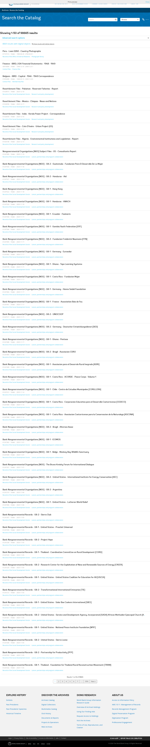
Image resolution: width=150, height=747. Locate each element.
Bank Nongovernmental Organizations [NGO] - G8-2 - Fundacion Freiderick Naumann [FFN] (45, 239)
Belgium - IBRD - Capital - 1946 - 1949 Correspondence (28, 76)
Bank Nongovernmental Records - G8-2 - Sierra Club (27, 515)
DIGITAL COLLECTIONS (80, 3)
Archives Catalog (48, 700)
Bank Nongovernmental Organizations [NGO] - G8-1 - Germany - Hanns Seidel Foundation (44, 289)
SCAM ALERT (114, 738)
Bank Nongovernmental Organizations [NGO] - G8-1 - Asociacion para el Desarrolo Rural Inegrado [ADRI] (51, 364)
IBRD (29, 744)
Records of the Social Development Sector (16, 94)
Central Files (7, 69)
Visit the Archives (83, 720)
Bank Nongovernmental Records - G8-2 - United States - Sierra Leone (35, 640)
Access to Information (46, 738)
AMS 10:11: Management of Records (126, 704)
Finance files (16, 69)
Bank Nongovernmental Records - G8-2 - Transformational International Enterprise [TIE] (44, 590)
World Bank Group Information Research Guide (89, 701)
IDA (34, 744)
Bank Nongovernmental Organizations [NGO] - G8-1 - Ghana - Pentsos (35, 339)
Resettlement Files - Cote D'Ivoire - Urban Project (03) (28, 126)
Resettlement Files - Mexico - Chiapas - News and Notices (29, 101)
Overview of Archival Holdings (88, 707)
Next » (93, 681)
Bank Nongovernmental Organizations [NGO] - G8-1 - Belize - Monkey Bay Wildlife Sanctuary (46, 452)
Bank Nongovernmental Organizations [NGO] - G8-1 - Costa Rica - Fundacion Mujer (41, 277)
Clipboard (145, 19)
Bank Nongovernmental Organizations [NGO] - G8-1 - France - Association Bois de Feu (42, 302)
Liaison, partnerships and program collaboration (47, 157)
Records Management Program (124, 709)
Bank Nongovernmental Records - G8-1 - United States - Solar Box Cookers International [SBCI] (47, 602)
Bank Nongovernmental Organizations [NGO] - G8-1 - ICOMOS (32, 440)
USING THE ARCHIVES (119, 3)
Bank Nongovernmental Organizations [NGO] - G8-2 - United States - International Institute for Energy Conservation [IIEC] (60, 477)
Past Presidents (12, 704)
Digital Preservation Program (123, 713)
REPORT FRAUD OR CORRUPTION (131, 738)
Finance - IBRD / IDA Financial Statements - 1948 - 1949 (29, 64)
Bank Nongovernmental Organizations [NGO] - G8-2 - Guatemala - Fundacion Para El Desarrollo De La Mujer (53, 164)
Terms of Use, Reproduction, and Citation (90, 726)
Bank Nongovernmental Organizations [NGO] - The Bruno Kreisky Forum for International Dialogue (48, 465)
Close (147, 2)
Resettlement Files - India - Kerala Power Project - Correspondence (34, 114)
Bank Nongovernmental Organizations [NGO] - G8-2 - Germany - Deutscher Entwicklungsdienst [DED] (50, 327)
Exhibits (9, 700)
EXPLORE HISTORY (61, 3)
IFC (38, 744)
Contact (63, 738)
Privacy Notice (19, 738)
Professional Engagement (122, 722)
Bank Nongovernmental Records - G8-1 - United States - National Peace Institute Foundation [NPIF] (49, 628)
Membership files (18, 82)
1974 (86, 681)
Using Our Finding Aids (86, 711)
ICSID (48, 744)
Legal (10, 738)
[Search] (102, 19)
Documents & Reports (50, 718)
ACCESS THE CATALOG (99, 3)
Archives (5, 10)
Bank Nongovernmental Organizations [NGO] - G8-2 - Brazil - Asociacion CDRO (39, 352)
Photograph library (38, 56)
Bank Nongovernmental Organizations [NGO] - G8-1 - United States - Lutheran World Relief (45, 502)
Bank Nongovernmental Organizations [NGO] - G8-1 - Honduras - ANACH (36, 202)
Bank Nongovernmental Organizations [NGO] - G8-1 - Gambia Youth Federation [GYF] (42, 227)
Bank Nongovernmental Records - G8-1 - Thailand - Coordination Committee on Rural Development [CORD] (52, 552)
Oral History (46, 713)
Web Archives (46, 727)
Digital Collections (48, 704)
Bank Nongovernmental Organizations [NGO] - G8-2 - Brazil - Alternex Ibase (38, 427)
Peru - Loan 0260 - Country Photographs (22, 51)
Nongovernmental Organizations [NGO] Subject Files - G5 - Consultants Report (39, 152)
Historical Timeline (13, 713)
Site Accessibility (31, 738)
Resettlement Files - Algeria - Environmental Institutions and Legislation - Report (41, 139)
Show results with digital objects (43, 44)
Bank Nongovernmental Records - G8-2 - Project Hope (28, 540)
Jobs (57, 738)
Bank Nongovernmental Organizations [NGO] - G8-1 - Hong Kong (33, 189)
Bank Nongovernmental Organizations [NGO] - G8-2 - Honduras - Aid (35, 177)
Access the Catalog (17, 10)
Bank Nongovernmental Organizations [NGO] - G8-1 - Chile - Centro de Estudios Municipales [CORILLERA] (52, 390)
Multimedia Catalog (49, 709)
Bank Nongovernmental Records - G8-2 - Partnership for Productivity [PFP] (38, 653)
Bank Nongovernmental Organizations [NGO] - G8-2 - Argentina (32, 490)
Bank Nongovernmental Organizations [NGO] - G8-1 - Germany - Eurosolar (37, 252)
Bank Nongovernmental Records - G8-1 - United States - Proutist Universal (38, 527)
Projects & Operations (50, 722)
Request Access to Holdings (87, 716)
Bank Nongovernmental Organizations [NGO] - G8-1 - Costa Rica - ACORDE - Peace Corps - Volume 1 (49, 377)
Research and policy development (43, 94)
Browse (130, 19)
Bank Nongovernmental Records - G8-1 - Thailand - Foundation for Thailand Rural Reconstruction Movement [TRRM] (57, 665)
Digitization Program (120, 718)
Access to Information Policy (123, 700)
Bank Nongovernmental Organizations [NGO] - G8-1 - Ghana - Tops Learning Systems (42, 264)
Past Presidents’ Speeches (16, 709)
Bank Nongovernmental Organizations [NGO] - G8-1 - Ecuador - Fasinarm (37, 214)
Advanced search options (13, 38)
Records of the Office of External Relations (16, 56)
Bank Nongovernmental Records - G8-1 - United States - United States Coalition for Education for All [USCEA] (54, 577)
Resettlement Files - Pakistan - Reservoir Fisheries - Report (30, 89)
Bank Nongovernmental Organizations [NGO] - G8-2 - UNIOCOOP (33, 314)
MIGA (43, 744)
